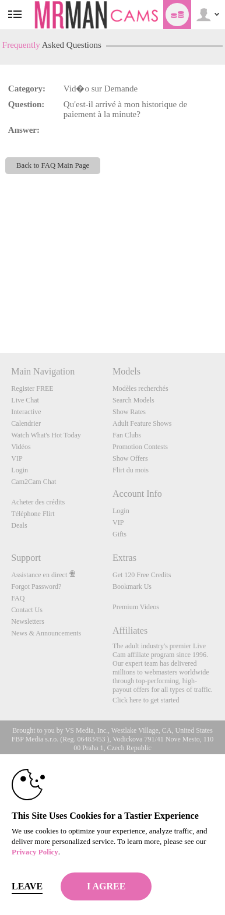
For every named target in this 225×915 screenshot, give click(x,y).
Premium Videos (135, 607)
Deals (19, 525)
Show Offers (130, 458)
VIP (16, 458)
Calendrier (26, 423)
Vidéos (20, 447)
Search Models (133, 400)
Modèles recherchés (140, 388)
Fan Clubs (126, 435)
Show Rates (129, 412)
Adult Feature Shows (141, 423)
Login (19, 470)
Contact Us (27, 610)
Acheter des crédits (38, 502)
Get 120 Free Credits (141, 575)
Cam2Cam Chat (33, 482)
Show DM (0, 309)
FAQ (17, 598)
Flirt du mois (130, 470)
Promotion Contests (140, 447)
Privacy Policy (35, 851)
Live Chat (25, 400)
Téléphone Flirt (32, 514)
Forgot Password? (36, 586)
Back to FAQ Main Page (52, 165)
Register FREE (32, 388)
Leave (27, 886)
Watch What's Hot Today (46, 435)
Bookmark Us (132, 586)
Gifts (119, 534)
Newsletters (27, 621)
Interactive (26, 412)
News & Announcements (46, 633)
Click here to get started (146, 700)
